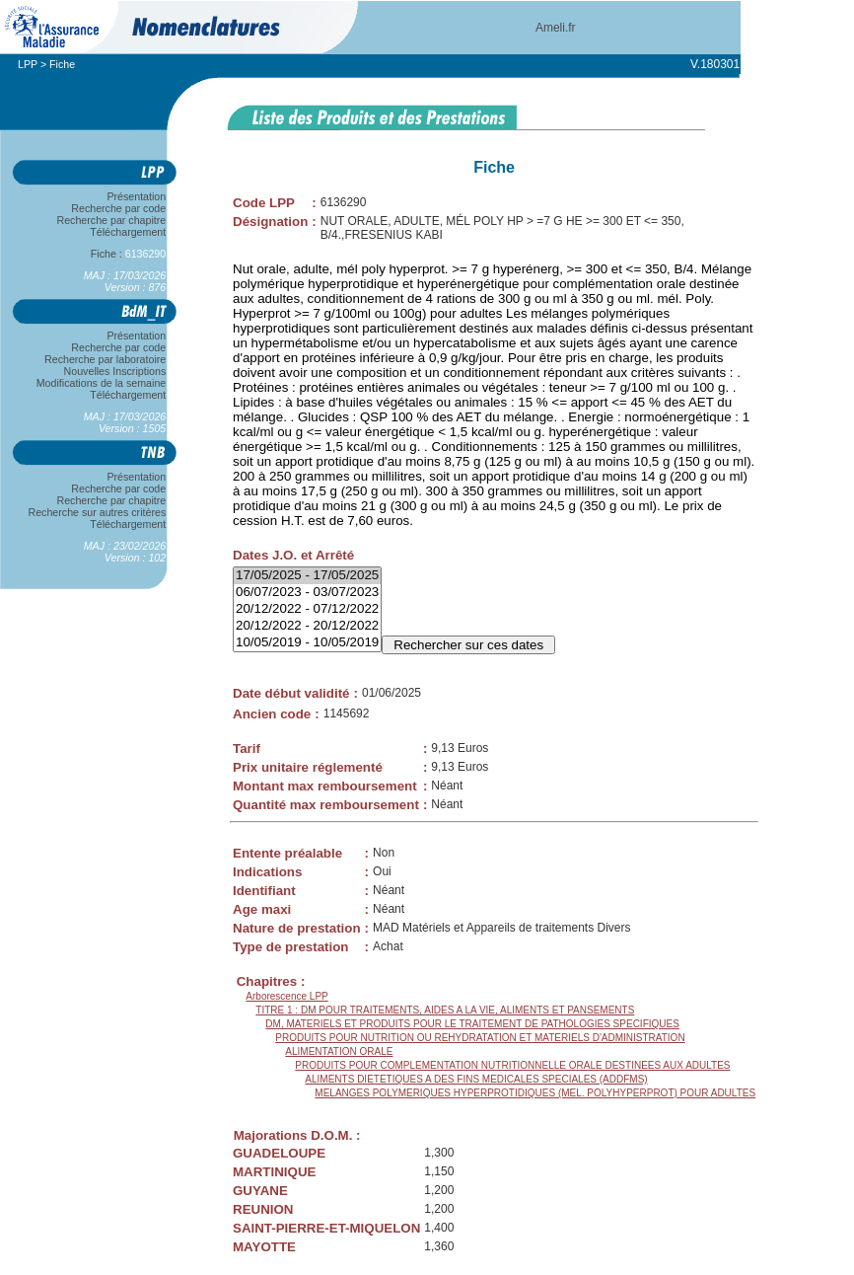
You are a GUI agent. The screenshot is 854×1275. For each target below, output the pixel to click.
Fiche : (128, 254)
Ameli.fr (555, 28)
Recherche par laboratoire (105, 359)
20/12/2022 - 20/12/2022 (307, 626)
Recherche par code (119, 208)
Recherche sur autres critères (97, 512)
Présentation (136, 196)
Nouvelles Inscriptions (114, 371)
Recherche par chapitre (111, 220)
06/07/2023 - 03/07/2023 (307, 592)
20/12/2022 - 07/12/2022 (307, 609)
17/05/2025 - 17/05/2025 (307, 575)
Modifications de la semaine (101, 383)
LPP (27, 64)
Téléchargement (128, 232)
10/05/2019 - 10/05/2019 (307, 643)
